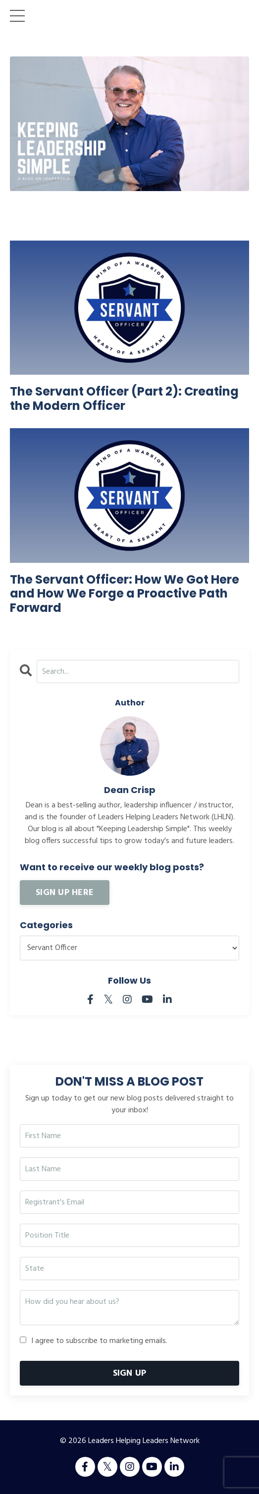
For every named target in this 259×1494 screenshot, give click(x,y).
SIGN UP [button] (130, 1373)
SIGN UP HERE (65, 893)
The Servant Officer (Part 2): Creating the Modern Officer (124, 399)
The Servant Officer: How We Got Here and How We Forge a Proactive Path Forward (124, 594)
